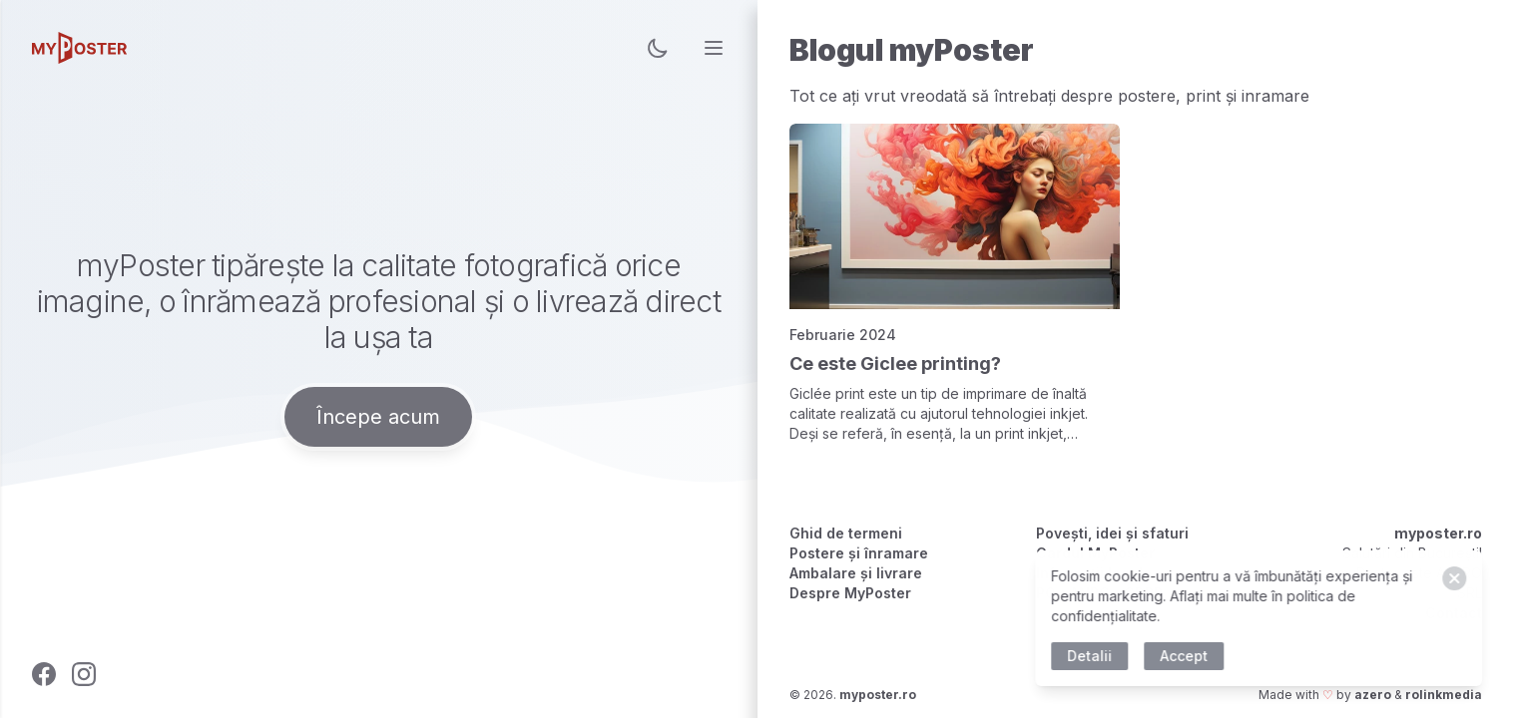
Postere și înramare (858, 552)
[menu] (714, 48)
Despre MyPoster (850, 592)
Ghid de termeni (845, 533)
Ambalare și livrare (855, 572)
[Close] (1458, 578)
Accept (1188, 655)
